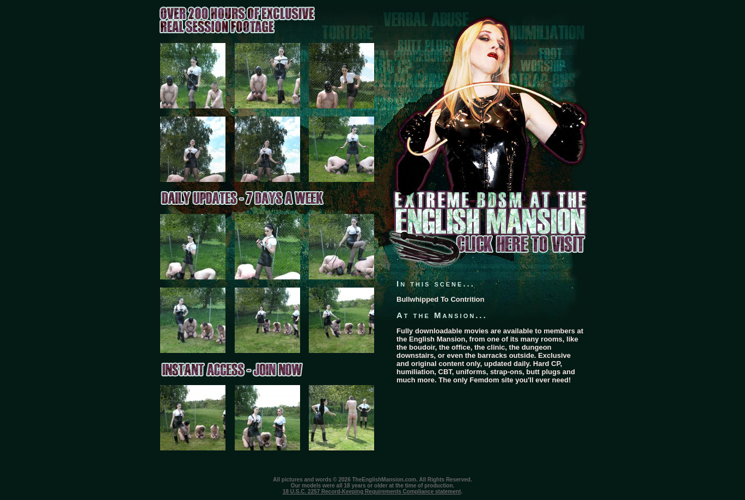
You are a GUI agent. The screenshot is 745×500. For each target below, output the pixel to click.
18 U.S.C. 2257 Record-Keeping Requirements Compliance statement (372, 492)
